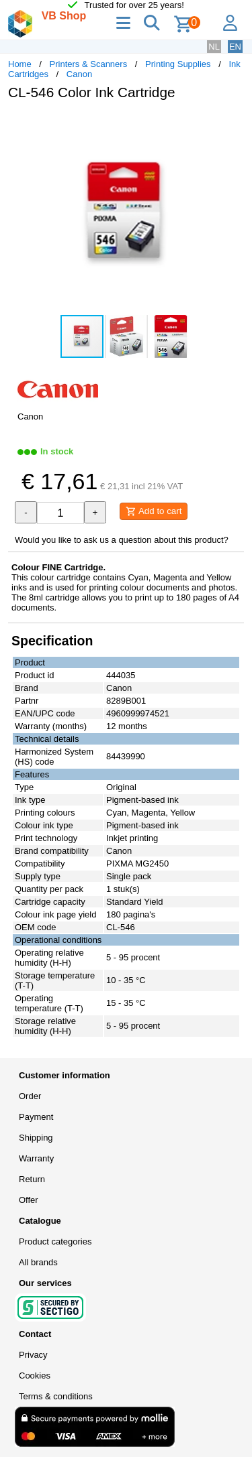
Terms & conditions (56, 1396)
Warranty (36, 1158)
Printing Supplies (178, 64)
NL (214, 47)
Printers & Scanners (89, 64)
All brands (38, 1262)
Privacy (33, 1355)
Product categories (55, 1241)
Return (32, 1179)
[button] (232, 124)
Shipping (36, 1138)
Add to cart (153, 511)
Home (20, 64)
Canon (79, 74)
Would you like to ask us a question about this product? (121, 540)
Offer (28, 1200)
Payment (36, 1117)
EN (235, 47)
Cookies (34, 1375)
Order (30, 1096)
